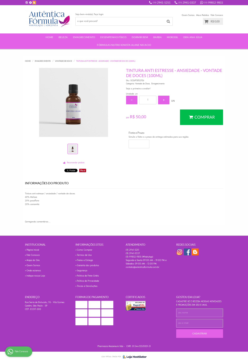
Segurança (82, 270)
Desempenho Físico (113, 37)
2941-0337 (187, 2)
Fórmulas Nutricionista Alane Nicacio (124, 45)
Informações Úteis (89, 244)
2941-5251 (161, 2)
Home (49, 37)
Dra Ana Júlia (193, 37)
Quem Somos (188, 15)
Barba (157, 37)
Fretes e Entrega (85, 260)
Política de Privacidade (88, 281)
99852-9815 (213, 2)
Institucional (35, 244)
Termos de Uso (84, 255)
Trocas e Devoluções (87, 286)
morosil (172, 37)
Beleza (63, 37)
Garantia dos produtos (88, 265)
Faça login (99, 14)
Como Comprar (84, 250)
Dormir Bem (140, 37)
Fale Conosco (217, 15)
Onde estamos (34, 270)
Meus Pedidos (202, 15)
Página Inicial (33, 250)
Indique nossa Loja (36, 276)
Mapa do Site (33, 260)
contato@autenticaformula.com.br (142, 267)
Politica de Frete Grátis (88, 276)
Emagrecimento (84, 37)
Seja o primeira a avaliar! (138, 89)
